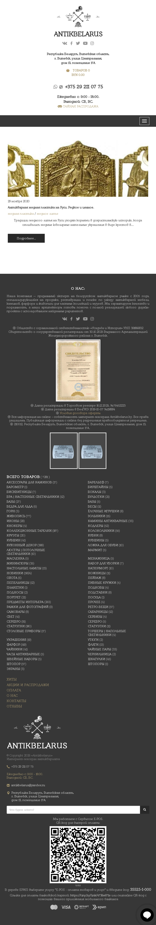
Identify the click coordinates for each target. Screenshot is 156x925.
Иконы (13, 521)
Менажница (99, 558)
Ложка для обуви (103, 545)
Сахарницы (98, 611)
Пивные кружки (102, 582)
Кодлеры (95, 526)
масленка (15, 558)
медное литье (47, 213)
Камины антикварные (108, 521)
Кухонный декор (22, 545)
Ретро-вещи (98, 607)
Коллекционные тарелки (29, 530)
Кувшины (96, 540)
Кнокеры (14, 526)
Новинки (15, 573)
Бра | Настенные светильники (33, 496)
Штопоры (96, 664)
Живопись (16, 516)
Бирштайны (98, 487)
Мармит (95, 550)
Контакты (16, 701)
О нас (12, 695)
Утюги (93, 639)
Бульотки (96, 496)
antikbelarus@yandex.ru (28, 785)
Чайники (14, 649)
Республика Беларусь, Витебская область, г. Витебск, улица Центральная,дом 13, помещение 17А (78, 58)
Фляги (93, 644)
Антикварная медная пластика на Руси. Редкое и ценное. (51, 207)
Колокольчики (101, 530)
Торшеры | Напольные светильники (107, 633)
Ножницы (97, 573)
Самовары (16, 611)
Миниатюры (17, 563)
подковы (96, 587)
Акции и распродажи (28, 685)
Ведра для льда (20, 506)
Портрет (14, 597)
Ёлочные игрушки (103, 511)
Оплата (14, 690)
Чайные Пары (99, 649)
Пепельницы (18, 582)
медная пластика (21, 213)
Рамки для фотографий (28, 607)
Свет (10, 616)
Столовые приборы (24, 631)
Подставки (97, 592)
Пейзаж (94, 578)
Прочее (94, 602)
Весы (92, 506)
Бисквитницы (19, 492)
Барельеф (96, 482)
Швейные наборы (22, 659)
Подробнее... (26, 238)
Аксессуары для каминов (29, 482)
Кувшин (13, 540)
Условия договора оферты (80, 413)
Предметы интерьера (25, 602)
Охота (12, 578)
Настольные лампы (24, 568)
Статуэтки (16, 626)
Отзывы (14, 706)
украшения (16, 639)
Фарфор (13, 644)
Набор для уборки (103, 563)
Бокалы (94, 492)
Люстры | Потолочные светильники (26, 552)
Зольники (96, 516)
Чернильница (99, 654)
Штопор (13, 664)
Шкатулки (96, 659)
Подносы (15, 592)
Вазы (11, 501)
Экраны (13, 669)
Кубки (93, 535)
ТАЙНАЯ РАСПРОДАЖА (78, 106)
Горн (11, 511)
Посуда (94, 597)
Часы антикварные (23, 654)
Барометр (15, 487)
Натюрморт (98, 568)
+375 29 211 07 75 (84, 87)
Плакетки (15, 587)
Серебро (14, 621)
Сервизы (95, 616)
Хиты (12, 679)
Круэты (13, 535)
